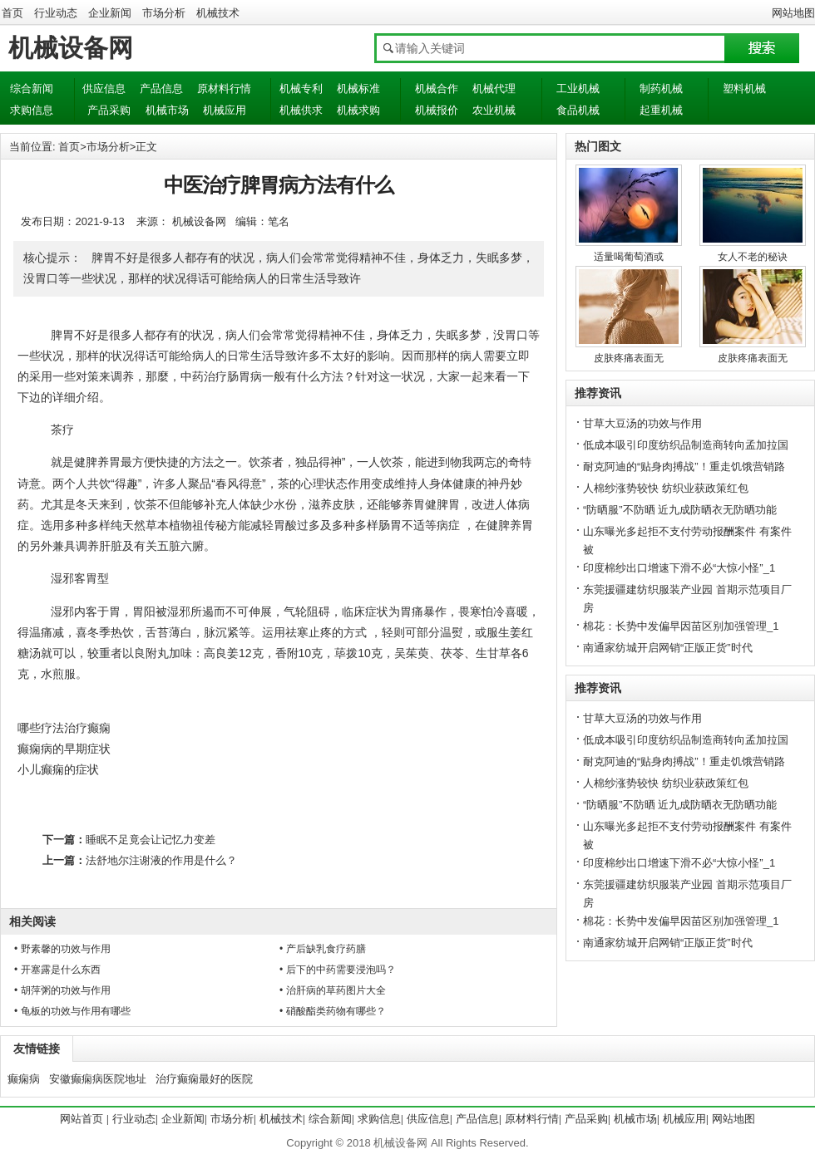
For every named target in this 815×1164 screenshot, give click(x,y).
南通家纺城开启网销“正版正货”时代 (668, 647)
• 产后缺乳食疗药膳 (322, 949)
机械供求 (301, 110)
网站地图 (793, 13)
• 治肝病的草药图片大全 (332, 990)
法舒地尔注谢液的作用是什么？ (161, 860)
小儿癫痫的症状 (58, 769)
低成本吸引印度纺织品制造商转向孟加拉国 (685, 445)
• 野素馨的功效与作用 (62, 949)
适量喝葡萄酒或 (629, 257)
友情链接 (36, 1048)
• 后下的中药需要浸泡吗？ (337, 969)
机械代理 (494, 88)
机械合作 (436, 88)
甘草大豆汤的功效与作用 (642, 423)
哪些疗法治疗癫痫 (64, 727)
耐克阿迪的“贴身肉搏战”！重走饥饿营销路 (684, 466)
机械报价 (436, 110)
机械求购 (358, 110)
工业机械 (578, 88)
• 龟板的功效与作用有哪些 (72, 1011)
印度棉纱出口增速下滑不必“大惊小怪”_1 (679, 568)
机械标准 (358, 88)
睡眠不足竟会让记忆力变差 (150, 839)
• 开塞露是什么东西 (57, 969)
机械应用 (224, 110)
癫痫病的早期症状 (64, 748)
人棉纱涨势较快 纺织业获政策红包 (665, 488)
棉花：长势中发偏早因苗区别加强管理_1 (680, 626)
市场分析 (163, 13)
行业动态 (55, 13)
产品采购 (109, 110)
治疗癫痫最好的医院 (204, 1079)
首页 (12, 13)
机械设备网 (70, 47)
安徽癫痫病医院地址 (97, 1079)
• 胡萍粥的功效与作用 (62, 990)
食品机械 (578, 110)
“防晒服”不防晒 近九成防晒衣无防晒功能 (680, 509)
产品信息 (161, 88)
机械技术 (218, 13)
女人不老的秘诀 (753, 257)
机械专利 (301, 88)
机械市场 (167, 110)
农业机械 (494, 110)
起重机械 (661, 110)
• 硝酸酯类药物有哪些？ (332, 1011)
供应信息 (104, 88)
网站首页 (81, 1118)
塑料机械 (744, 88)
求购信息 (31, 110)
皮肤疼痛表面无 (629, 358)
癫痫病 (23, 1079)
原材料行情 (224, 88)
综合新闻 (31, 88)
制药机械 (661, 88)
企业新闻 (109, 13)
